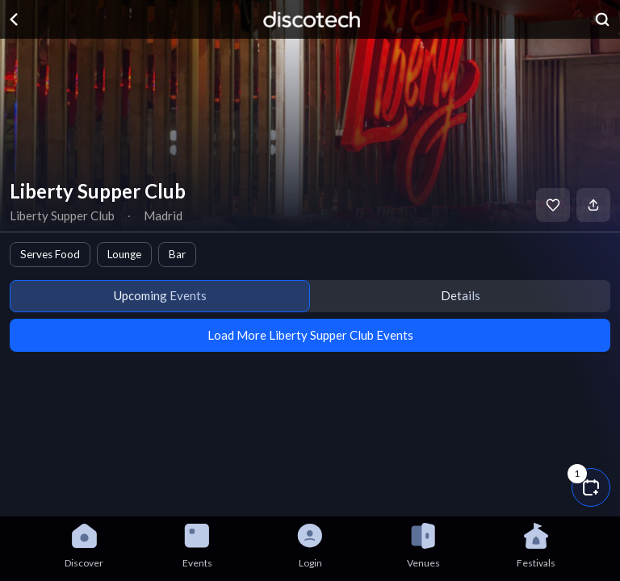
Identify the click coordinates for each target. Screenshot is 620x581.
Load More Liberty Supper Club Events (310, 335)
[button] (591, 487)
